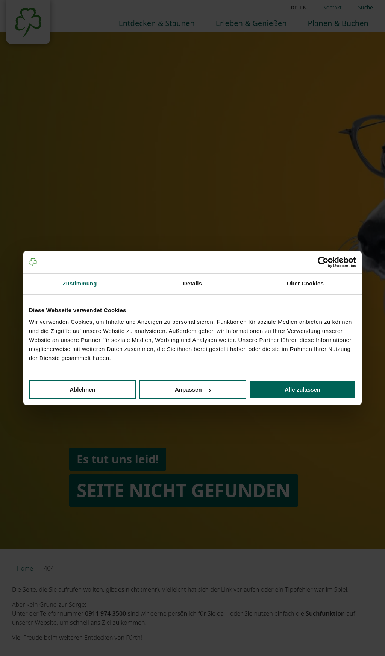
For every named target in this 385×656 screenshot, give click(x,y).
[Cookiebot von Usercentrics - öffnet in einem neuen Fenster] (323, 262)
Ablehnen (82, 389)
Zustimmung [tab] (80, 283)
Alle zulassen (302, 389)
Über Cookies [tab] (305, 283)
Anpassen (193, 389)
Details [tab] (192, 283)
